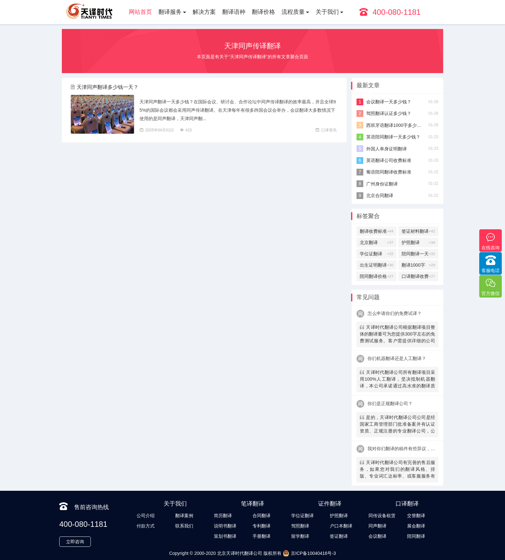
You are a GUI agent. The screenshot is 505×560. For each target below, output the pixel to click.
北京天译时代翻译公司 (239, 553)
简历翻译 (223, 515)
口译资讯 (329, 130)
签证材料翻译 (418, 231)
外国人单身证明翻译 (386, 148)
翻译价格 (263, 12)
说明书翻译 (225, 525)
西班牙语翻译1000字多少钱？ (395, 125)
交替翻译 (416, 515)
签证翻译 (339, 536)
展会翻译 (416, 525)
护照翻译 (418, 242)
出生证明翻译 (376, 265)
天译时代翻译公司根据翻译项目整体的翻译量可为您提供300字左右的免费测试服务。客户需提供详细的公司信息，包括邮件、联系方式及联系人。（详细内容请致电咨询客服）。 (397, 335)
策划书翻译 (225, 536)
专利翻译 (261, 525)
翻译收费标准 (376, 231)
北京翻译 (376, 242)
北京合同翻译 (379, 195)
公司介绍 (146, 515)
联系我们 (184, 525)
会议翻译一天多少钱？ (388, 101)
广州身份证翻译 (382, 183)
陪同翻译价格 (376, 276)
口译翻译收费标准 (418, 276)
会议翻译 (377, 536)
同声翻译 (377, 525)
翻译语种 (233, 12)
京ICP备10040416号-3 (309, 553)
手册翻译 (261, 536)
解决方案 (204, 12)
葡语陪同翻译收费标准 (388, 172)
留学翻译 (300, 536)
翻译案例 (184, 515)
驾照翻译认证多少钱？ (388, 113)
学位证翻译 (376, 254)
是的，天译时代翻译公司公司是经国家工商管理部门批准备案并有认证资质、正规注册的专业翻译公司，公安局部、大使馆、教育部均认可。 (397, 425)
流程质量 (293, 12)
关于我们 (327, 12)
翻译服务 (170, 12)
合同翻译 (261, 515)
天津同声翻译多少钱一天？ (107, 87)
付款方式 (146, 525)
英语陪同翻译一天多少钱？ (393, 136)
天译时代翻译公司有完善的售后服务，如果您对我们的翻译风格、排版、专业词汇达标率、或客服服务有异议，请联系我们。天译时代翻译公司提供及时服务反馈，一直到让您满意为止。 (397, 470)
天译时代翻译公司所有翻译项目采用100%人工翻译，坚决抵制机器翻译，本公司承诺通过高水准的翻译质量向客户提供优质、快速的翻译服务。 (397, 380)
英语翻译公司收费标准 (388, 160)
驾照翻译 (300, 525)
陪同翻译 (416, 536)
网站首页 (140, 12)
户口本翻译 (341, 525)
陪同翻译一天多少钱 (418, 254)
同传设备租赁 (381, 515)
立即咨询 (75, 541)
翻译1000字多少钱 (418, 265)
